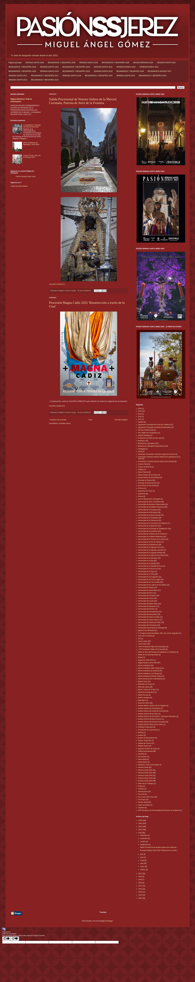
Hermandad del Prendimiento (148, 612)
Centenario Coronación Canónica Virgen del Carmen (156, 454)
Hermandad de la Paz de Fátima (149, 542)
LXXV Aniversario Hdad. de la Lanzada (151, 649)
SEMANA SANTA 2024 (166, 62)
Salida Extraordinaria (145, 751)
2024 (140, 826)
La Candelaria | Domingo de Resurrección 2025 (32, 126)
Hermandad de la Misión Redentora (150, 537)
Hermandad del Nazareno (147, 606)
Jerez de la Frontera (145, 636)
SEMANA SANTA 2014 (18, 80)
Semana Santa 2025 (145, 778)
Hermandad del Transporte (147, 625)
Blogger (110, 921)
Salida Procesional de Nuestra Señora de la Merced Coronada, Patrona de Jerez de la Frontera (82, 101)
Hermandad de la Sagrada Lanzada (150, 550)
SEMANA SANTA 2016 (71, 75)
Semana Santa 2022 (145, 770)
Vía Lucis (141, 794)
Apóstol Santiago (144, 435)
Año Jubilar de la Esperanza (148, 433)
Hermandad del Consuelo (147, 595)
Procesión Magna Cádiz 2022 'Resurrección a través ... (159, 850)
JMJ (139, 639)
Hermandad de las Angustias (148, 577)
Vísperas (141, 808)
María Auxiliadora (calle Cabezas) (149, 668)
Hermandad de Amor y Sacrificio (149, 502)
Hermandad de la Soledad (147, 563)
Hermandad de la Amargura (147, 510)
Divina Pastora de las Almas (148, 475)
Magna (140, 657)
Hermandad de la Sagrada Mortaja (150, 553)
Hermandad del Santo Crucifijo (148, 617)
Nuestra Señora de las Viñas (148, 714)
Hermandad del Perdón (146, 609)
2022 (140, 833)
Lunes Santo (142, 644)
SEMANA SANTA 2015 (125, 75)
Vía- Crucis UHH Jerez (146, 797)
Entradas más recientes (58, 420)
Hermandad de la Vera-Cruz (148, 569)
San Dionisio (142, 757)
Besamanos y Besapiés (146, 443)
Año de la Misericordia (146, 430)
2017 (140, 886)
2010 (139, 408)
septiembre (144, 845)
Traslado (141, 789)
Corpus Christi (143, 464)
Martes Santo (142, 681)
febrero (143, 870)
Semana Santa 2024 (145, 775)
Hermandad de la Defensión (148, 526)
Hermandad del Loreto (146, 601)
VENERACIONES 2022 (125, 67)
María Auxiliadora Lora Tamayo (149, 673)
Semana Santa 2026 (145, 781)
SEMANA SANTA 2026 (34, 62)
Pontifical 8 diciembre (145, 727)
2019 (140, 880)
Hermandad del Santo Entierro (148, 620)
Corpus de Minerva (144, 467)
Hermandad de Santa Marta (147, 590)
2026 (140, 820)
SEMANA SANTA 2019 (49, 71)
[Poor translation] (15, 938)
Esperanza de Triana (145, 491)
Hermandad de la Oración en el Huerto (151, 539)
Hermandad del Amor (145, 593)
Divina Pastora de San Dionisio (149, 477)
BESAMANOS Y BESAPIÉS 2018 (130, 71)
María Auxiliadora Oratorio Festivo (150, 676)
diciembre (144, 835)
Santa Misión (142, 762)
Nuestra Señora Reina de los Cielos (150, 724)
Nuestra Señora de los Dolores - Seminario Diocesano (157, 716)
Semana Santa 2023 (145, 773)
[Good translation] (6, 938)
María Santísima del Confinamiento (150, 679)
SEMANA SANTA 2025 (88, 62)
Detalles (141, 469)
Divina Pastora (143, 472)
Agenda (140, 422)
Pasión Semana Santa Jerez (26, 176)
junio (142, 857)
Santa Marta (142, 759)
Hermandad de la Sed (145, 561)
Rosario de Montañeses (146, 738)
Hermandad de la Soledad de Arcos (150, 566)
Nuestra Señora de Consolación (149, 708)
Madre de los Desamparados (148, 655)
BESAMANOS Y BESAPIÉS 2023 (76, 67)
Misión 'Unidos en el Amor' (147, 689)
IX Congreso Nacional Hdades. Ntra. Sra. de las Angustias (158, 633)
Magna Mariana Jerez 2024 (147, 663)
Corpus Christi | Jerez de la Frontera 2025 (32, 156)
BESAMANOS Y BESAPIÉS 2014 (45, 80)
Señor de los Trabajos (145, 783)
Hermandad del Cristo (145, 598)
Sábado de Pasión (144, 743)
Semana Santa (143, 767)
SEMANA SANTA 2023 (49, 67)
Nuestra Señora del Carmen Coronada (151, 722)
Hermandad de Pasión (146, 587)
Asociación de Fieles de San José (150, 438)
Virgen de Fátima (144, 805)
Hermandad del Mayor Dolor (148, 604)
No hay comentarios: (84, 290)
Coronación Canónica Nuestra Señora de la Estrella (156, 461)
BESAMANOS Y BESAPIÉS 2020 (22, 71)
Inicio (90, 420)
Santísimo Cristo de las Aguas (148, 765)
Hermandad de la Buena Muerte (149, 515)
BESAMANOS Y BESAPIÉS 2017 (45, 75)
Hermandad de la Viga (146, 571)
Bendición (141, 441)
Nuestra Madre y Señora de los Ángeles (152, 706)
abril (142, 863)
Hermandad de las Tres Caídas (149, 582)
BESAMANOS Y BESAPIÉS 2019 (76, 71)
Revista (140, 732)
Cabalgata (141, 449)
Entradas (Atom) (64, 423)
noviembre (144, 838)
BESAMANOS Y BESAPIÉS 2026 (61, 62)
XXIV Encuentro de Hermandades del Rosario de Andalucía (159, 810)
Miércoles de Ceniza (145, 684)
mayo (142, 860)
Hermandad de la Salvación (147, 558)
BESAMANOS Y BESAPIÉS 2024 (22, 67)
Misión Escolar (143, 695)
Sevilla (140, 786)
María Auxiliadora (144, 665)
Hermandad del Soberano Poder (149, 622)
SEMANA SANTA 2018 (103, 71)
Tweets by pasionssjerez (19, 186)
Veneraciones (143, 791)
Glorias (140, 496)
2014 (139, 414)
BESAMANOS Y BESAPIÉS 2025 (115, 62)
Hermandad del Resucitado (147, 614)
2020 (140, 876)
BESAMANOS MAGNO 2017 (159, 71)
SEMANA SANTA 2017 (18, 75)
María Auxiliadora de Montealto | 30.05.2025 (31, 143)
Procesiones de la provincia (147, 730)
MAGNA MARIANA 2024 (143, 62)
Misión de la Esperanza (146, 692)
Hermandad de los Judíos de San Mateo (152, 585)
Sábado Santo (143, 746)
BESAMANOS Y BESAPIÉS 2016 (99, 75)
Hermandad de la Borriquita (147, 512)
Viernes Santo (143, 802)
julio (142, 854)
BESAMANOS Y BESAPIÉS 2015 (152, 75)
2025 (140, 823)
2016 (139, 416)
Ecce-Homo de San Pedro (147, 485)
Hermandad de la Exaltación (148, 531)
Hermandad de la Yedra (146, 574)
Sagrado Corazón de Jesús (147, 749)
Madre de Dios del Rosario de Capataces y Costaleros (157, 652)
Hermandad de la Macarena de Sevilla (151, 534)
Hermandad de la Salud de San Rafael (151, 555)
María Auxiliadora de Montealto (149, 671)
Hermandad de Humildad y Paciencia (151, 507)
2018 (140, 883)
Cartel (140, 451)
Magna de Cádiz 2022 (145, 660)
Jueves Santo (143, 641)
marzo (142, 866)
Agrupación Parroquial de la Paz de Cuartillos (154, 425)
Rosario (140, 735)
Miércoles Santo (143, 687)
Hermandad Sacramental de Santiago (151, 628)
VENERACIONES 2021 (149, 67)
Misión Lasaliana (144, 697)
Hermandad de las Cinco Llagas (149, 579)
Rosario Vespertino (144, 740)
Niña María (142, 700)
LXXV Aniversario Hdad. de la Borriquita (152, 647)
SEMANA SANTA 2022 (103, 67)
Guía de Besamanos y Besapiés (149, 499)
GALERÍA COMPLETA (57, 284)
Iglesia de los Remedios (146, 630)
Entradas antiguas (121, 420)
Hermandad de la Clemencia (148, 520)
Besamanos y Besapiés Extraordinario (151, 446)
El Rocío (141, 488)
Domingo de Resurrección (147, 483)
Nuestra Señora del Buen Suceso (149, 719)
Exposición (142, 494)
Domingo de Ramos (145, 480)
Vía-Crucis (141, 799)
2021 (139, 419)
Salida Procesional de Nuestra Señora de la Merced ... (159, 847)
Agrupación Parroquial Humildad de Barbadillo (154, 427)
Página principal (15, 62)
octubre (143, 841)
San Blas (141, 754)
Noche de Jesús (143, 703)
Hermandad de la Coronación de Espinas (152, 523)
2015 (140, 892)
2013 (139, 411)
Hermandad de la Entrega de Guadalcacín (153, 528)
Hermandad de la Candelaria (148, 518)
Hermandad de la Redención (148, 545)
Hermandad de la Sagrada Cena (149, 547)
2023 (140, 830)
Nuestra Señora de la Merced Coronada (152, 711)
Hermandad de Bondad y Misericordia (151, 504)
